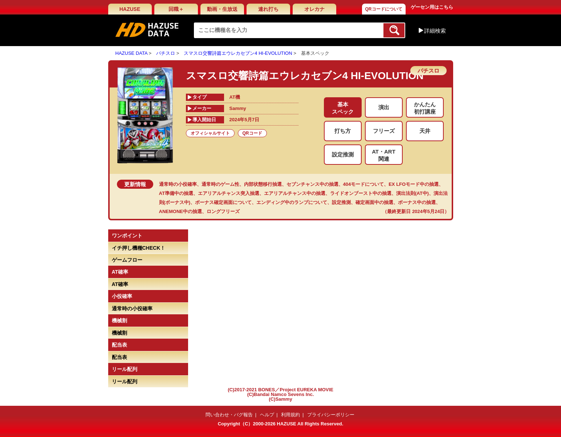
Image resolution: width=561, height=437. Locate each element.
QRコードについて (383, 9)
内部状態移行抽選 (263, 184)
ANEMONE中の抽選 (180, 211)
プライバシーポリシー (330, 414)
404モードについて (363, 184)
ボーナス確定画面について (223, 202)
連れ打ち (268, 9)
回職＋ (176, 9)
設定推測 (341, 202)
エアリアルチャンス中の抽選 (294, 193)
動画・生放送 (222, 9)
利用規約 (290, 414)
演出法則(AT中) (412, 193)
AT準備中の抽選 (176, 193)
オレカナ (314, 9)
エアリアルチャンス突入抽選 (228, 193)
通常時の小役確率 (178, 184)
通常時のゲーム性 (220, 184)
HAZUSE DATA (131, 53)
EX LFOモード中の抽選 (414, 184)
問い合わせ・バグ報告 (229, 414)
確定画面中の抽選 (374, 202)
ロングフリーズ (223, 211)
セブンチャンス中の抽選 (312, 184)
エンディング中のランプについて (291, 202)
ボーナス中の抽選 (417, 202)
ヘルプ (267, 414)
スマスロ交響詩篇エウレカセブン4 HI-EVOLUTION (238, 53)
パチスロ (165, 53)
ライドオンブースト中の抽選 (360, 193)
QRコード (252, 133)
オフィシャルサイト (210, 133)
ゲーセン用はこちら (432, 7)
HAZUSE (130, 9)
